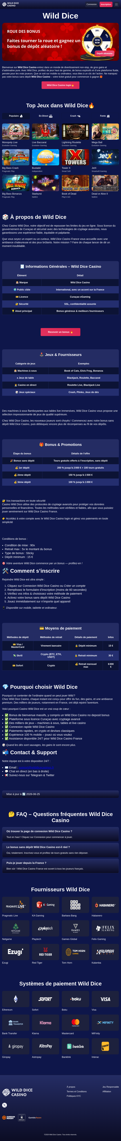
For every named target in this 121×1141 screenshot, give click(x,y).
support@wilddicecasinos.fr (36, 767)
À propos (71, 1087)
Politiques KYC (74, 1096)
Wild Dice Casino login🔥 (60, 85)
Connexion (92, 4)
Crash (75, 116)
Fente (105, 116)
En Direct (45, 116)
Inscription (106, 4)
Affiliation (106, 1091)
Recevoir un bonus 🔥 (60, 332)
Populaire (16, 116)
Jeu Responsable (110, 1087)
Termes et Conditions (77, 1091)
